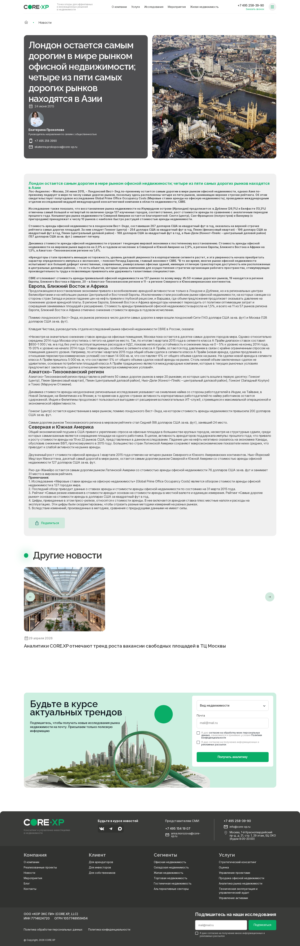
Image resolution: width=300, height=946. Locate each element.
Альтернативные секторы (171, 888)
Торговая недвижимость (170, 878)
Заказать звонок (255, 9)
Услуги (135, 6)
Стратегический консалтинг (237, 862)
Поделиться (47, 523)
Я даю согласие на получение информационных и (228, 743)
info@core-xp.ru (240, 826)
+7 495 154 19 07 (177, 828)
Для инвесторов (100, 867)
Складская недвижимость (171, 867)
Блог (27, 883)
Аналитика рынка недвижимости (240, 883)
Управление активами (233, 898)
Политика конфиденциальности (109, 929)
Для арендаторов (101, 862)
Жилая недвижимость (204, 6)
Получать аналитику (232, 757)
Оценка (224, 867)
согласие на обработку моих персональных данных (230, 734)
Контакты (30, 888)
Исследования (153, 6)
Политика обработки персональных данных (53, 929)
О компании (119, 6)
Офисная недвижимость (170, 862)
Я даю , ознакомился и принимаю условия (229, 735)
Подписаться (262, 925)
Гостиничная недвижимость (173, 883)
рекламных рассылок (213, 744)
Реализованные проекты (40, 867)
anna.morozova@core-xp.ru (185, 834)
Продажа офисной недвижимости (241, 878)
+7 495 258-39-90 (250, 5)
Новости (29, 872)
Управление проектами (234, 872)
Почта (201, 715)
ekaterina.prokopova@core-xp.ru (56, 147)
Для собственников (102, 872)
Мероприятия (177, 6)
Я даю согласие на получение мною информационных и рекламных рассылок (230, 934)
